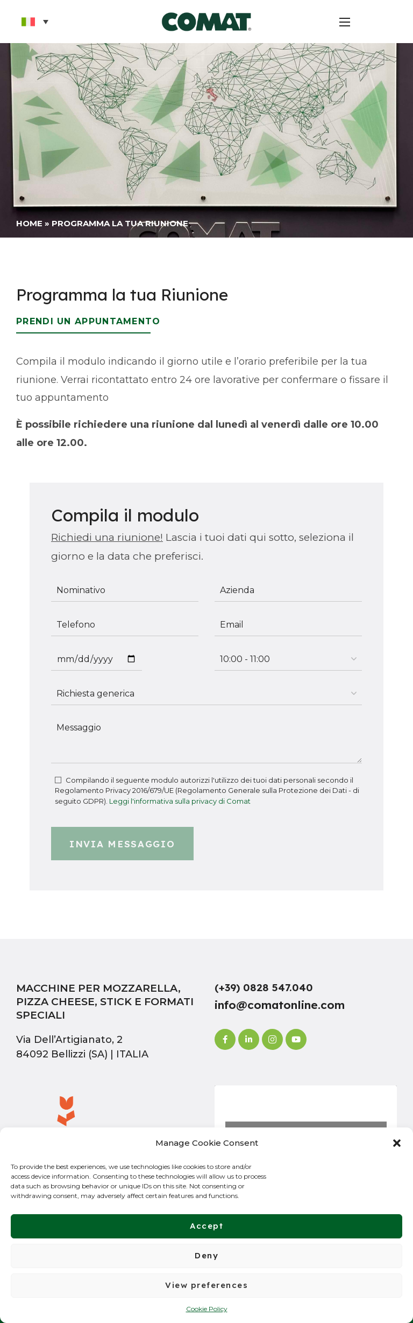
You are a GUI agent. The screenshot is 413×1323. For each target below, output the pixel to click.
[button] (396, 1143)
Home (29, 223)
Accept (206, 1226)
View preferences (206, 1285)
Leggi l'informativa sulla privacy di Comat (180, 801)
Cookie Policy (206, 1309)
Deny (206, 1255)
